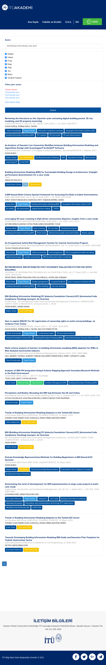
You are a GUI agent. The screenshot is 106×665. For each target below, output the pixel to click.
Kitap (10, 64)
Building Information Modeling (47, 157)
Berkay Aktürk (11, 228)
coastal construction (32, 257)
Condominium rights (46, 333)
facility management (40, 282)
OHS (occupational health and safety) (80, 252)
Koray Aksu (10, 204)
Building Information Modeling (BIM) (20, 135)
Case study (54, 498)
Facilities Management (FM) (55, 383)
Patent (10, 57)
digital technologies (13, 257)
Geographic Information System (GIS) (76, 204)
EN (77, 22)
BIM (63, 157)
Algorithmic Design (75, 157)
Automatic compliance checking (50, 130)
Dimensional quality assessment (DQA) (64, 233)
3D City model (54, 135)
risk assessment (23, 208)
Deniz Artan (10, 252)
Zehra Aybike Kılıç (13, 422)
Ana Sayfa (33, 22)
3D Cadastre (41, 135)
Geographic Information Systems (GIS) (80, 130)
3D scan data (53, 228)
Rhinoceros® (90, 157)
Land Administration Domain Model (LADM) (82, 338)
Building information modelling (73, 498)
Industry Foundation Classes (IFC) (19, 338)
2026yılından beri (12, 92)
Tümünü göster (11, 89)
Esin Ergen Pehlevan (14, 498)
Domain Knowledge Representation (44, 469)
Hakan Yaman (11, 157)
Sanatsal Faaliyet (14, 78)
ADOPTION (36, 507)
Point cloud (41, 233)
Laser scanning (39, 228)
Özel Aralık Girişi (12, 102)
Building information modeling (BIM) (20, 233)
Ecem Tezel (10, 383)
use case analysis (58, 286)
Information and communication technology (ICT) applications (49, 503)
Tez (9, 71)
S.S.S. (68, 22)
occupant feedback (58, 282)
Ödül (10, 67)
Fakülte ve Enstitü (51, 22)
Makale (11, 54)
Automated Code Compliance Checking (76, 469)
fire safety (10, 208)
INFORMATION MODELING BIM (17, 507)
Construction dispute (69, 228)
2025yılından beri (12, 95)
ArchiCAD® (24, 162)
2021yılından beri (12, 97)
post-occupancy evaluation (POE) (81, 282)
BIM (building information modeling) (57, 257)
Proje (10, 60)
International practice (14, 503)
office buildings (43, 286)
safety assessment (39, 252)
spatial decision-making (41, 208)
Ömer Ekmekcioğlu (13, 360)
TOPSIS (56, 208)
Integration (43, 498)
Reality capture (87, 233)
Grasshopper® (11, 162)
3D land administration (72, 135)
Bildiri (10, 74)
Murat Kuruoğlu (12, 402)
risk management (56, 252)
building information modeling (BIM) (20, 286)
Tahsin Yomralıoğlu (13, 130)
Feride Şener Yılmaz (13, 184)
